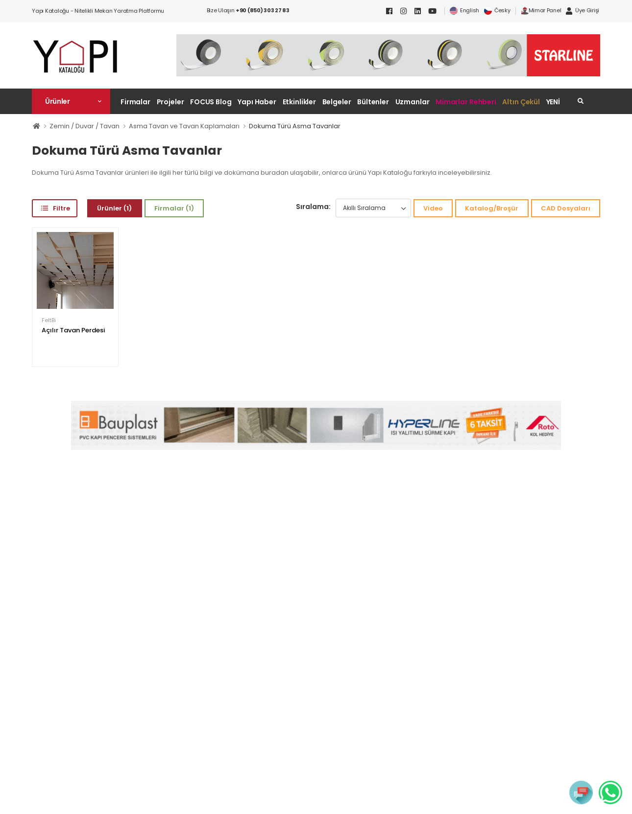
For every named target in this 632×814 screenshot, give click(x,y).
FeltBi (49, 320)
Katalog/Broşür (491, 208)
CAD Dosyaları (565, 208)
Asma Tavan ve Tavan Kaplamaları (184, 126)
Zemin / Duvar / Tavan (84, 126)
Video (433, 208)
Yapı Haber (257, 102)
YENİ (553, 102)
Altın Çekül (521, 102)
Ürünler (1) (114, 208)
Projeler (170, 102)
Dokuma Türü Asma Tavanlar (294, 126)
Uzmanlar (412, 102)
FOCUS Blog (211, 102)
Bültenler (373, 102)
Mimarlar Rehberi (466, 102)
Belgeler (336, 102)
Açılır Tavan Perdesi (73, 330)
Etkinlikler (299, 102)
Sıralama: (313, 206)
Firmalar (135, 102)
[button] (71, 101)
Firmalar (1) (174, 208)
